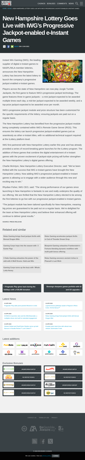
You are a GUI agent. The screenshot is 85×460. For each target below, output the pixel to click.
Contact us (32, 417)
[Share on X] (4, 46)
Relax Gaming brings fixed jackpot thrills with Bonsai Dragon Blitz (21, 237)
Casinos (41, 3)
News (71, 3)
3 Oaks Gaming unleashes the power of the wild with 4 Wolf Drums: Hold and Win (20, 259)
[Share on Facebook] (8, 46)
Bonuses (51, 3)
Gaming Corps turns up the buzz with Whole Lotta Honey (21, 269)
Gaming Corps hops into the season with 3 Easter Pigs (20, 247)
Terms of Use (44, 417)
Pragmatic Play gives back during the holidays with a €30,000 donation (19, 288)
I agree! (56, 456)
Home (4, 8)
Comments (62, 3)
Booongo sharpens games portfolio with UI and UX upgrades (64, 288)
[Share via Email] (12, 46)
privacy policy (46, 456)
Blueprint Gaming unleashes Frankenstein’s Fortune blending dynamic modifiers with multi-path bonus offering (62, 249)
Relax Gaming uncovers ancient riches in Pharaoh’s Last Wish (61, 259)
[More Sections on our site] (81, 3)
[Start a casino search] (77, 3)
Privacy (54, 417)
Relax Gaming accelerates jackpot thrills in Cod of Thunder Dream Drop (61, 237)
